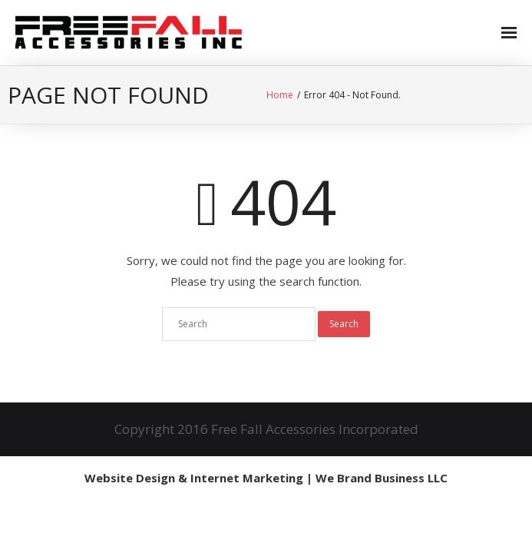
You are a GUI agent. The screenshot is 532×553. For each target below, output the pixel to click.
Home (279, 94)
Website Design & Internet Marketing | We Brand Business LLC (266, 477)
